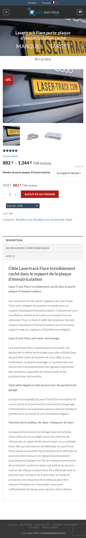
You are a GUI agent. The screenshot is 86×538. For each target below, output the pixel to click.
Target (60, 46)
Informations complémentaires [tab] (27, 248)
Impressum (70, 524)
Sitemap (57, 524)
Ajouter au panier (40, 194)
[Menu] (6, 12)
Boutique (26, 524)
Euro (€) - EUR (14, 205)
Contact (32, 2)
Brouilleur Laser (24, 219)
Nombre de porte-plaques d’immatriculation (26, 172)
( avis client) (10, 156)
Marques (29, 46)
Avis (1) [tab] (10, 256)
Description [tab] (14, 240)
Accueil (13, 524)
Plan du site (42, 524)
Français (50, 3)
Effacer (79, 166)
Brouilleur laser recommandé (49, 219)
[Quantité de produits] (10, 194)
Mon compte (50, 527)
